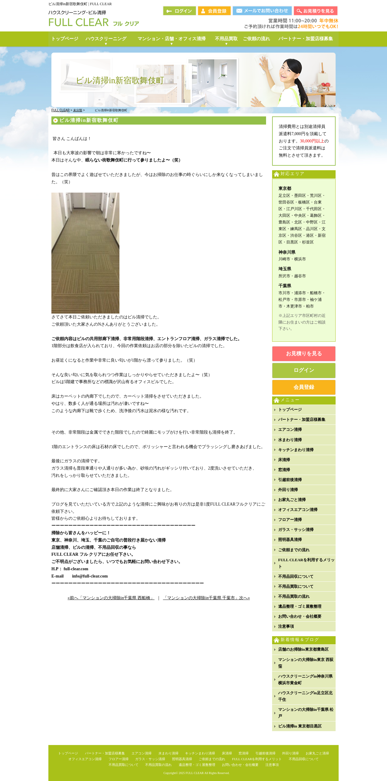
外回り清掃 (288, 489)
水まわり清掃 (290, 440)
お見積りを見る (304, 353)
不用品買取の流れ (294, 596)
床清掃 (284, 459)
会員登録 (304, 387)
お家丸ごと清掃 (292, 499)
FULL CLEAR (195, 773)
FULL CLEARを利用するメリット (306, 563)
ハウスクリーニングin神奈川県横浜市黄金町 (305, 679)
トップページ (290, 409)
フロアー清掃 (290, 519)
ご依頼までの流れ (294, 550)
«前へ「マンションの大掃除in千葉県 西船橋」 (111, 598)
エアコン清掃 (290, 429)
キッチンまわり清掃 (296, 449)
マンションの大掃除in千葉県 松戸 (305, 712)
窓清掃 (284, 469)
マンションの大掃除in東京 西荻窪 (305, 663)
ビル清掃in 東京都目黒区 (300, 726)
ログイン (304, 370)
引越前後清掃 (290, 479)
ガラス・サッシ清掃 (296, 529)
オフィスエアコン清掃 (297, 509)
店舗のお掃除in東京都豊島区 (303, 649)
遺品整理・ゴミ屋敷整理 (299, 606)
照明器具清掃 (290, 539)
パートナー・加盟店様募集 (301, 419)
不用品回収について (296, 576)
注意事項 (286, 626)
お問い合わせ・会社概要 (299, 616)
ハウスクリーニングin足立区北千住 (305, 696)
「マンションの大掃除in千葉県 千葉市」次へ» (206, 598)
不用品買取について (296, 586)
